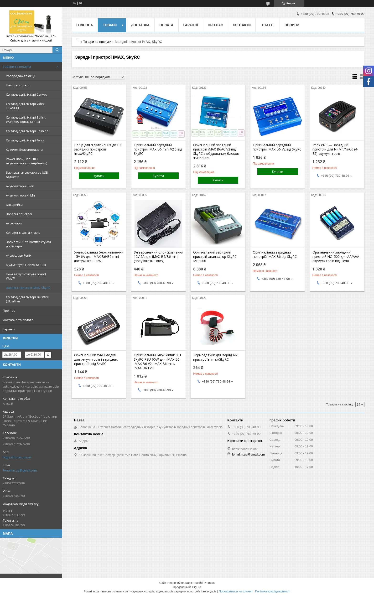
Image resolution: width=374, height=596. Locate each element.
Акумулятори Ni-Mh (20, 195)
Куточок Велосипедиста (24, 149)
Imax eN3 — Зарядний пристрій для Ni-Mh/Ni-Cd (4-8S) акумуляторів (335, 149)
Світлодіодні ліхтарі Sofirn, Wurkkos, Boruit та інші (26, 119)
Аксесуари (14, 223)
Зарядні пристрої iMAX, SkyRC (28, 287)
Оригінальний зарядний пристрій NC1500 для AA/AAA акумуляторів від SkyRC (335, 256)
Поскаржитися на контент (236, 591)
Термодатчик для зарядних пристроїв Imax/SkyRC (215, 357)
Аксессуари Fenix (18, 255)
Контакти (242, 25)
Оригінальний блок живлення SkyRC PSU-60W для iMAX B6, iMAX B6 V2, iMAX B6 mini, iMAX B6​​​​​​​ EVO (158, 361)
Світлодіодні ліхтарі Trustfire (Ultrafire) (27, 299)
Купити (99, 176)
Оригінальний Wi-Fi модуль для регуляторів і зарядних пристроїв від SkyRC (96, 359)
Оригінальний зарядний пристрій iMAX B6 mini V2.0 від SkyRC (158, 149)
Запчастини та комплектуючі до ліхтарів (28, 244)
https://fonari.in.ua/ (17, 457)
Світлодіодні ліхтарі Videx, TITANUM (25, 106)
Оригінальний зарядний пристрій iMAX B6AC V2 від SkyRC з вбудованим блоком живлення (216, 151)
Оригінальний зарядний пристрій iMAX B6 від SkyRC (275, 254)
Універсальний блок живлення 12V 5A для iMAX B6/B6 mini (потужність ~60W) (158, 256)
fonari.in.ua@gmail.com (20, 470)
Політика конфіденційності (272, 591)
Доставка (140, 25)
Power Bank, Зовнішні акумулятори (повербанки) (26, 161)
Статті (267, 25)
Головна (84, 25)
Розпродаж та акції (20, 76)
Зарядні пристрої (19, 214)
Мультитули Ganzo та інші (26, 265)
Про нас (9, 310)
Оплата (166, 25)
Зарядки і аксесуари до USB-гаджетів (27, 174)
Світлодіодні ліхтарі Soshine (27, 131)
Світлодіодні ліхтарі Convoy (26, 94)
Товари (110, 25)
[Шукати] (57, 49)
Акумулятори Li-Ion (20, 186)
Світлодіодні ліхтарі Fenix (25, 140)
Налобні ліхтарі (17, 85)
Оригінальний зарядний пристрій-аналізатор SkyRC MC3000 (215, 256)
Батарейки (14, 204)
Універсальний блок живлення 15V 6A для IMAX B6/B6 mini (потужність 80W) (99, 256)
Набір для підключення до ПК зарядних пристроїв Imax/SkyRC (98, 149)
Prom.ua (209, 583)
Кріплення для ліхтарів (23, 232)
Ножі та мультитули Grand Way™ (26, 276)
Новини (292, 25)
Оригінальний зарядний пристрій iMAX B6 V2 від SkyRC (277, 147)
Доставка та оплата (18, 320)
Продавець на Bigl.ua (187, 587)
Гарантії (9, 329)
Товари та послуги (17, 66)
